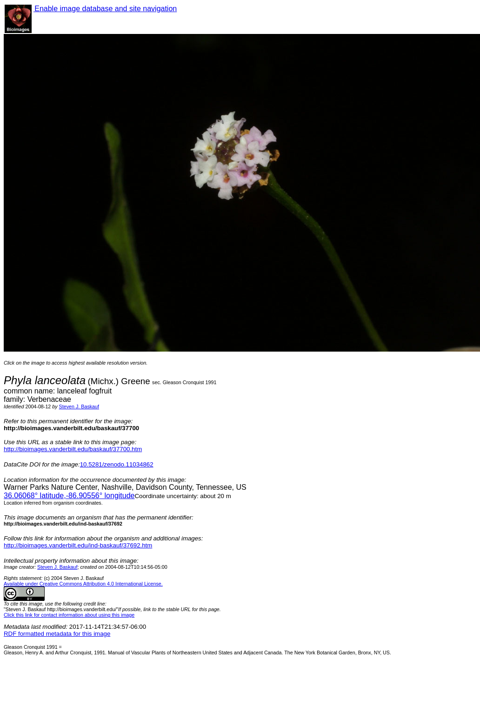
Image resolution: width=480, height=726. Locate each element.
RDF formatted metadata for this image (57, 633)
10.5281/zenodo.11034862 (116, 464)
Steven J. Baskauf (79, 406)
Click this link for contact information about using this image (69, 615)
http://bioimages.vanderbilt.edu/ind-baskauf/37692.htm (78, 545)
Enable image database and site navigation (105, 9)
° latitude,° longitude (69, 496)
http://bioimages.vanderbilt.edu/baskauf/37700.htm (73, 449)
